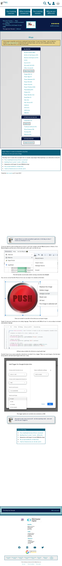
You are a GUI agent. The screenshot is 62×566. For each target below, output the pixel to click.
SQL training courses (39, 558)
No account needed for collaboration (13, 166)
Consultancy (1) (28, 120)
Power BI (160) (28, 82)
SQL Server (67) (28, 102)
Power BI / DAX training (20, 558)
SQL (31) (26, 100)
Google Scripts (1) (28, 142)
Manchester (30, 538)
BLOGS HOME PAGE (29, 52)
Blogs (16, 21)
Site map (23, 564)
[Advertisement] (30, 205)
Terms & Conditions (31, 564)
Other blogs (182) (28, 71)
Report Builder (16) (29, 95)
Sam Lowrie (9, 173)
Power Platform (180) (29, 87)
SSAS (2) (26, 105)
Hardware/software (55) (30, 126)
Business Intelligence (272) (31, 57)
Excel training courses (8, 558)
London (29, 531)
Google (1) (26, 123)
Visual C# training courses (51, 558)
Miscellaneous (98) (29, 129)
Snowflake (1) (27, 97)
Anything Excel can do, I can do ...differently (15, 162)
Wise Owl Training (8, 21)
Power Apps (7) (28, 76)
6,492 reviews (54, 26)
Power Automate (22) (29, 79)
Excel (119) (27, 63)
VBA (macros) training (45, 558)
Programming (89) (28, 89)
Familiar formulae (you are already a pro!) (15, 168)
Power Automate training (14, 558)
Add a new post (55, 510)
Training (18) (27, 132)
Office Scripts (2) (28, 68)
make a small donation (12, 43)
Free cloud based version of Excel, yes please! (16, 160)
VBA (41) (26, 113)
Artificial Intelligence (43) (31, 55)
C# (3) (25, 60)
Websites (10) (27, 134)
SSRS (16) (27, 110)
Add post (19, 29)
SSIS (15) (26, 107)
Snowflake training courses (33, 558)
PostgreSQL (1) (28, 74)
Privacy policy (38, 564)
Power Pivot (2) (28, 84)
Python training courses (27, 558)
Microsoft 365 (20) (29, 65)
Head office (30, 524)
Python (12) (27, 92)
